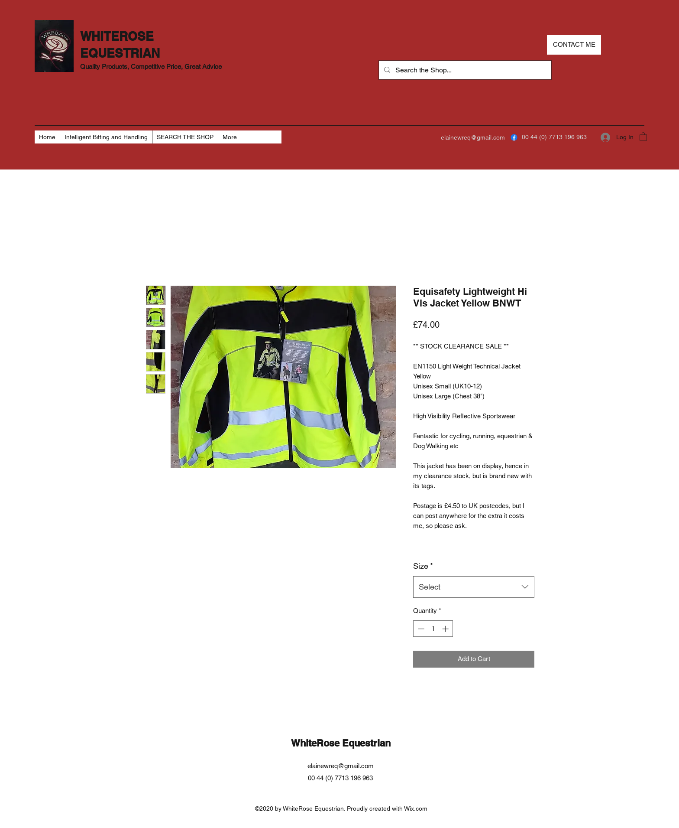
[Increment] (446, 629)
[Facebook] (514, 137)
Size (423, 565)
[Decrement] (420, 629)
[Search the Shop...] (464, 70)
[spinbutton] (433, 629)
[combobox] (473, 587)
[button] (643, 136)
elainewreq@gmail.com (473, 137)
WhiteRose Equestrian (341, 743)
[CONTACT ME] (574, 45)
